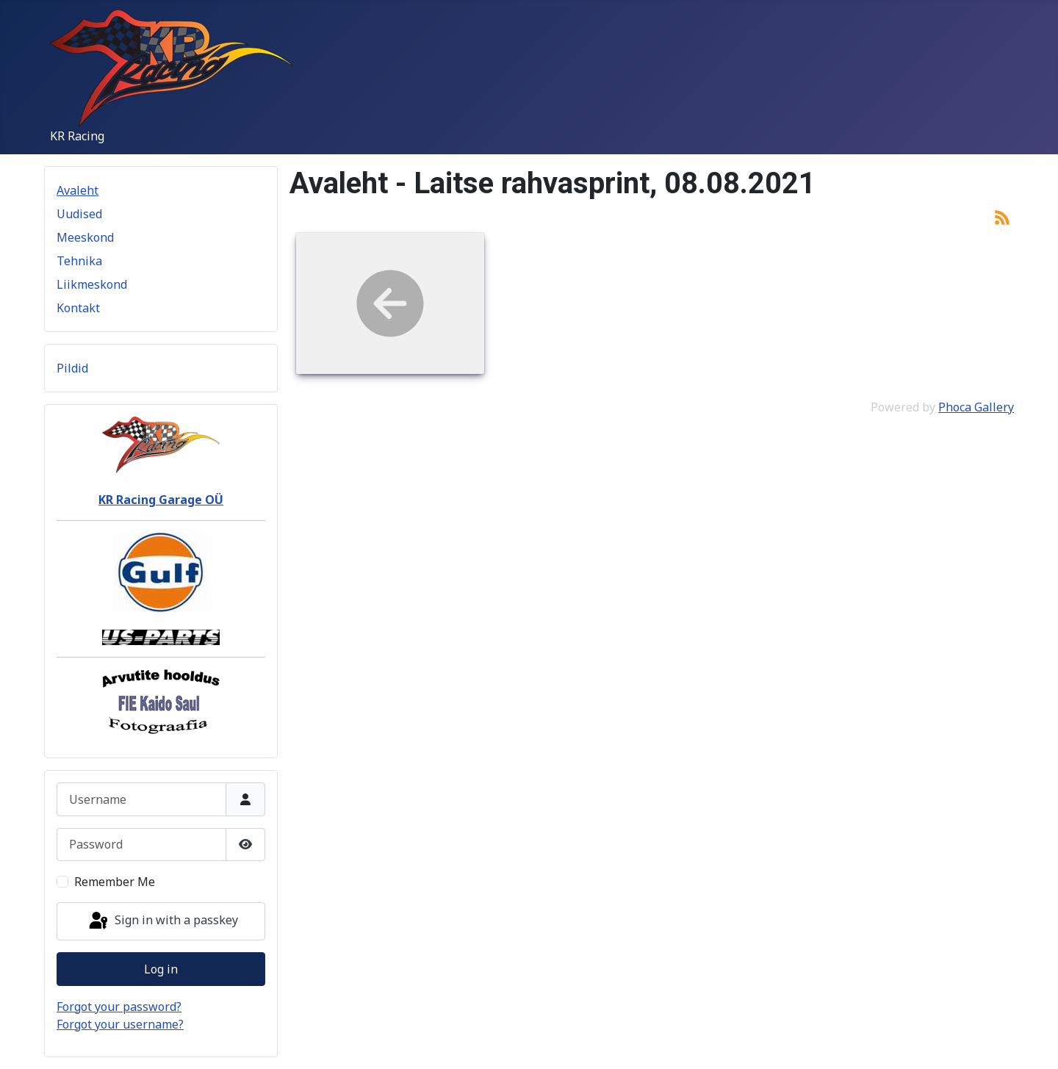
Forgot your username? (120, 1024)
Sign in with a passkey (162, 921)
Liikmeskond (92, 284)
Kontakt (78, 308)
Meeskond (85, 237)
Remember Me (114, 882)
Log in (161, 969)
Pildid (72, 368)
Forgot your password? (119, 1006)
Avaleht (77, 190)
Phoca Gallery (976, 407)
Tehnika (79, 261)
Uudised (79, 214)
